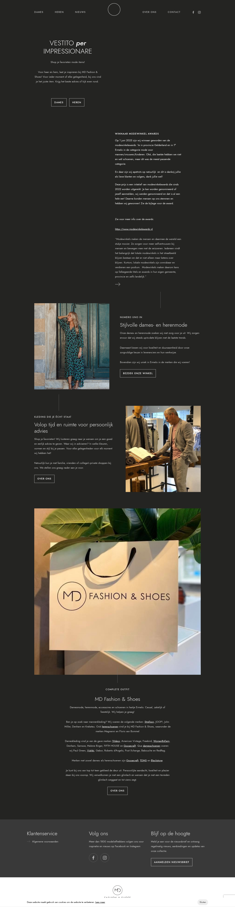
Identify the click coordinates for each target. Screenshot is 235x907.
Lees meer (100, 902)
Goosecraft (130, 745)
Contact (174, 12)
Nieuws (80, 12)
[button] (93, 857)
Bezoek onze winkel (138, 373)
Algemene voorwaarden (45, 841)
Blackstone (156, 760)
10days (116, 741)
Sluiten (203, 902)
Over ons (149, 12)
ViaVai (90, 750)
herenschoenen (110, 726)
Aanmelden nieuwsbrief (171, 862)
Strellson (149, 722)
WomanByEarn (161, 741)
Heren (59, 12)
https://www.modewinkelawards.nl (134, 229)
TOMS (143, 760)
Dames (38, 12)
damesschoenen (151, 745)
